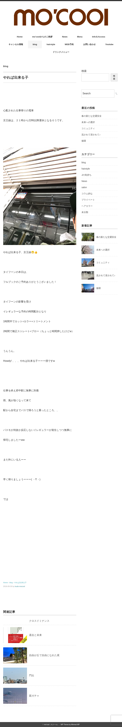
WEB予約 (69, 44)
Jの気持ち (86, 175)
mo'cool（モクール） (51, 724)
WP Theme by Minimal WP (70, 724)
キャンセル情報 (16, 44)
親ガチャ (34, 695)
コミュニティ (88, 128)
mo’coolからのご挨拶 (42, 37)
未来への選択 (88, 122)
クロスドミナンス (39, 620)
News (65, 37)
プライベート (88, 199)
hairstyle (51, 44)
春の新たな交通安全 (91, 116)
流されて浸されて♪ (90, 134)
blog (35, 44)
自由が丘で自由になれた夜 (44, 655)
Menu (79, 37)
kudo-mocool (20, 586)
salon (84, 187)
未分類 (84, 212)
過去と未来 (35, 635)
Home (20, 37)
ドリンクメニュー (61, 52)
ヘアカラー (87, 206)
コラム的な (87, 193)
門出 (31, 675)
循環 (83, 141)
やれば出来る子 (20, 582)
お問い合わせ (89, 44)
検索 (84, 71)
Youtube (109, 44)
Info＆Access (98, 37)
